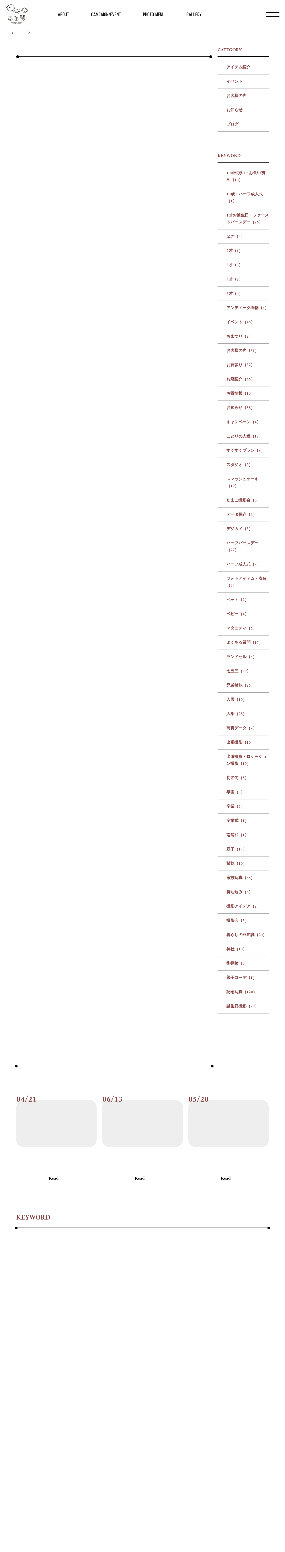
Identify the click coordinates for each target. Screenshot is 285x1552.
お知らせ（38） (240, 516)
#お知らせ (218, 1360)
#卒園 (21, 1408)
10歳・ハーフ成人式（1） (244, 306)
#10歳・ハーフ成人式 (86, 1348)
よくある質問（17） (244, 751)
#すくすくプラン (64, 1372)
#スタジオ (95, 1372)
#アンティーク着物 (33, 1360)
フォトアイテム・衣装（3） (246, 691)
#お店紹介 (169, 1360)
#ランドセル (27, 1396)
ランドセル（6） (241, 765)
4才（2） (234, 387)
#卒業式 (57, 1408)
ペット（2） (237, 708)
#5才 (251, 1348)
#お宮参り (144, 1360)
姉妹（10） (236, 972)
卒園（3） (235, 900)
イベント (234, 190)
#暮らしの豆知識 (242, 1408)
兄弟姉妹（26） (240, 793)
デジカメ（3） (239, 637)
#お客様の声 (24, 1276)
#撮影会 (214, 1408)
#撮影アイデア (187, 1408)
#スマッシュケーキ (127, 1372)
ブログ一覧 (20, 32)
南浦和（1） (237, 943)
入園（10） (236, 808)
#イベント (66, 1360)
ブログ (232, 232)
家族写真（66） (240, 986)
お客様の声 (236, 204)
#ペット (145, 1384)
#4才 (237, 1348)
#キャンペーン (247, 1360)
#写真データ (135, 1396)
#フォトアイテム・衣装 (111, 1384)
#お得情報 (194, 1360)
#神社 (21, 1420)
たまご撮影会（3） (243, 608)
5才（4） (234, 402)
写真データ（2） (241, 836)
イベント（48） (240, 430)
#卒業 (38, 1408)
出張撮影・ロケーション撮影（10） (246, 869)
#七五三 (52, 1396)
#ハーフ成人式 (70, 1384)
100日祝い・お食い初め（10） (245, 285)
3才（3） (234, 373)
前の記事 (105, 525)
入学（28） (236, 822)
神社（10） (236, 1057)
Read (54, 1287)
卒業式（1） (237, 929)
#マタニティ (191, 1384)
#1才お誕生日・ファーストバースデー (146, 1348)
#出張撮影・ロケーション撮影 (204, 1396)
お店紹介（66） (240, 487)
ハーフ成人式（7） (243, 672)
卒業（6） (235, 915)
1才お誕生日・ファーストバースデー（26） (247, 327)
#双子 (96, 1408)
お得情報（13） (240, 502)
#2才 (207, 1348)
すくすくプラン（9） (245, 559)
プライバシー (159, 1535)
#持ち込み (158, 1408)
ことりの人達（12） (244, 544)
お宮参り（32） (240, 473)
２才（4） (235, 345)
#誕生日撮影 (118, 1420)
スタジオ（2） (239, 573)
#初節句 (245, 1396)
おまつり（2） (239, 445)
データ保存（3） (241, 623)
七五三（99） (238, 779)
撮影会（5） (237, 1029)
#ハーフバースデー (33, 1384)
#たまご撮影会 (164, 1372)
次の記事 (179, 525)
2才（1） (234, 359)
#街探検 (40, 1420)
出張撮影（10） (240, 851)
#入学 (112, 1396)
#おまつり (91, 1360)
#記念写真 (91, 1420)
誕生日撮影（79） (242, 1114)
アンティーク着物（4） (247, 416)
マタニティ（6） (241, 736)
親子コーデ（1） (241, 1086)
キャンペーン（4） (243, 530)
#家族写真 (133, 1408)
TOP (8, 33)
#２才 (192, 1348)
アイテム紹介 (238, 175)
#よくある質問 (222, 1384)
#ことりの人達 (29, 1372)
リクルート (140, 1535)
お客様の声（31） (242, 459)
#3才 (222, 1348)
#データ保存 (195, 1372)
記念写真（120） (241, 1100)
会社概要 (123, 1535)
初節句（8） (237, 886)
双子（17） (236, 957)
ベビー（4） (237, 722)
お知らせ (234, 218)
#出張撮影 (162, 1396)
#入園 (95, 1396)
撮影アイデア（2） (243, 1014)
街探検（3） (237, 1072)
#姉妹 (113, 1408)
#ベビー (166, 1384)
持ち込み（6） (239, 1000)
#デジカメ (222, 1372)
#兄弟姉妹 (75, 1396)
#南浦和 (77, 1408)
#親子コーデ (65, 1420)
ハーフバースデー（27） (242, 655)
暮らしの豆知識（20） (246, 1043)
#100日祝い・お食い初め (38, 1348)
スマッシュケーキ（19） (242, 591)
